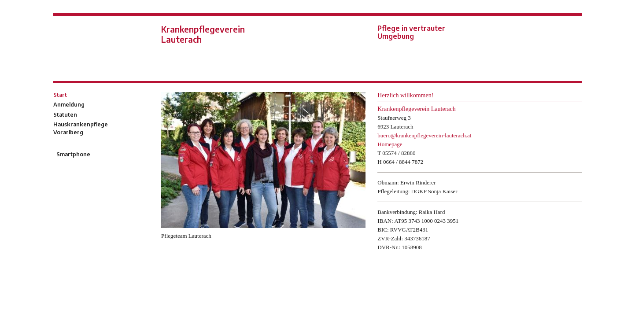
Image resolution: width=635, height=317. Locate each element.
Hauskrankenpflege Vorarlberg (80, 128)
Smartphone (72, 154)
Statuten (65, 114)
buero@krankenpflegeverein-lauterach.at (424, 135)
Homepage (389, 144)
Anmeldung (69, 104)
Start (60, 94)
